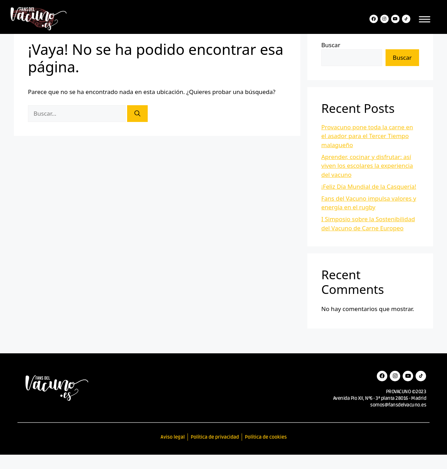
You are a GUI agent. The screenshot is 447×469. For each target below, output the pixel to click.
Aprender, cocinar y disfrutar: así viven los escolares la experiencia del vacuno (367, 180)
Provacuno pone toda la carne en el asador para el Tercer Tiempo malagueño (367, 150)
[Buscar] (137, 128)
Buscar (330, 59)
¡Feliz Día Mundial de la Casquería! (368, 201)
